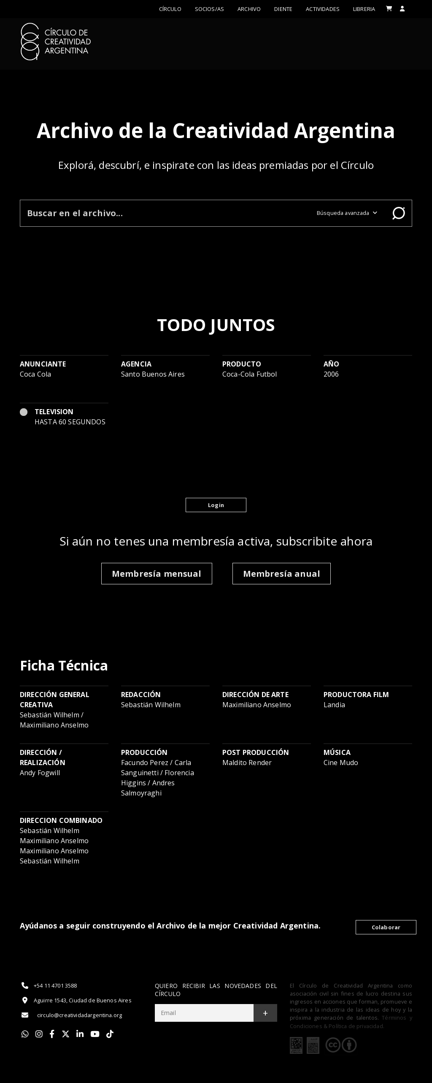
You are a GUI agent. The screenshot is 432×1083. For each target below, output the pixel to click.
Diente (283, 9)
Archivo (249, 9)
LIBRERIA (364, 9)
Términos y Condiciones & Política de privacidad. (351, 1021)
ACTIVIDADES (323, 9)
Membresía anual (281, 573)
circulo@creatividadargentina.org (71, 1015)
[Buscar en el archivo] (165, 213)
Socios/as (209, 9)
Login (216, 505)
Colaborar (386, 927)
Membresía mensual (157, 573)
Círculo (170, 9)
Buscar (398, 213)
